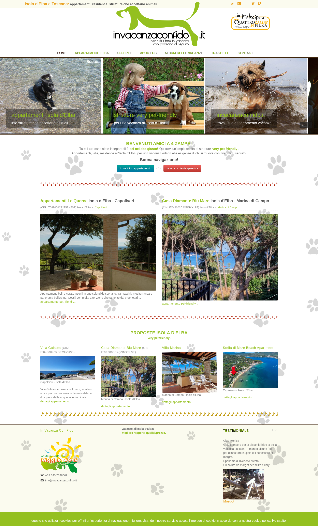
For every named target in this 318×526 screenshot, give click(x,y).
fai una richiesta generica (182, 168)
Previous (303, 125)
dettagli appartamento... (56, 401)
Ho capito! (279, 520)
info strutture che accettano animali (39, 123)
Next (309, 125)
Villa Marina (171, 348)
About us (148, 53)
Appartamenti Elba (92, 53)
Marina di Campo (228, 207)
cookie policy (261, 520)
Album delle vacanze (184, 53)
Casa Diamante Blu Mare (185, 201)
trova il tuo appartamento (135, 168)
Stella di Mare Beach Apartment (248, 348)
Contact (245, 53)
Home (62, 53)
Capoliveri (101, 207)
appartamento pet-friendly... (58, 301)
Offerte (124, 53)
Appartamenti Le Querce (63, 201)
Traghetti (220, 53)
